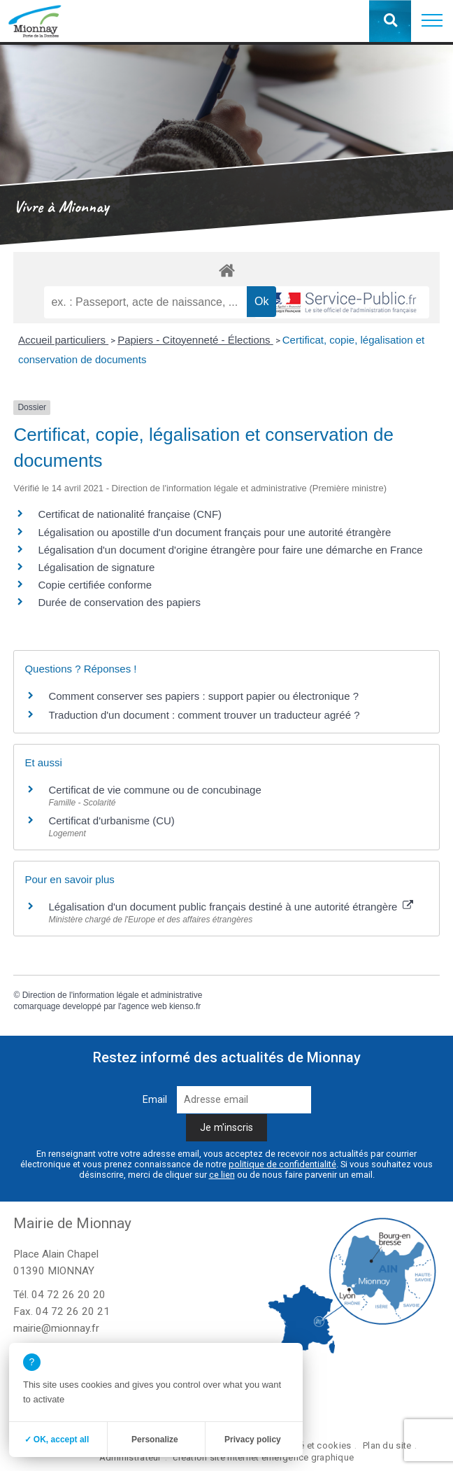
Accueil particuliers (63, 340)
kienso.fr (185, 1006)
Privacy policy (252, 1439)
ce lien (222, 1174)
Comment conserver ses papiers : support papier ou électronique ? (203, 696)
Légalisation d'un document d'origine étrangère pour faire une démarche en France (230, 550)
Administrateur (130, 1457)
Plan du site (387, 1445)
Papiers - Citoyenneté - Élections (195, 340)
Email (155, 1100)
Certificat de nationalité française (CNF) (130, 514)
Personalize (154, 1439)
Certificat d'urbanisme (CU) (111, 820)
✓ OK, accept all (56, 1439)
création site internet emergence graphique (263, 1457)
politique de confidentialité (282, 1164)
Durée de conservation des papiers (119, 602)
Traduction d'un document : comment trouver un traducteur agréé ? (203, 715)
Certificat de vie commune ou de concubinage (154, 790)
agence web (144, 1006)
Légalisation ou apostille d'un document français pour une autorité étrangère (214, 532)
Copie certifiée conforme (95, 585)
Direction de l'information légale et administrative (112, 995)
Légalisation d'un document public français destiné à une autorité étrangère (230, 907)
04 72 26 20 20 (68, 1294)
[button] (432, 21)
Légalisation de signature (96, 567)
